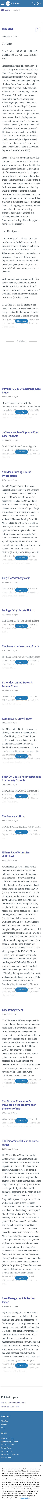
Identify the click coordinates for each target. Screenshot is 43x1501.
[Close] (40, 1468)
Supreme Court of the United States (13, 1403)
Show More (21, 321)
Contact (4, 1424)
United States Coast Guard (10, 1407)
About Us (4, 1421)
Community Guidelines (9, 1441)
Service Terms (6, 1451)
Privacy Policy (6, 1448)
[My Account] (39, 3)
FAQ (2, 1427)
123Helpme (5, 10)
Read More (21, 412)
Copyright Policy (7, 1438)
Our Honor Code (7, 1444)
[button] (3, 3)
